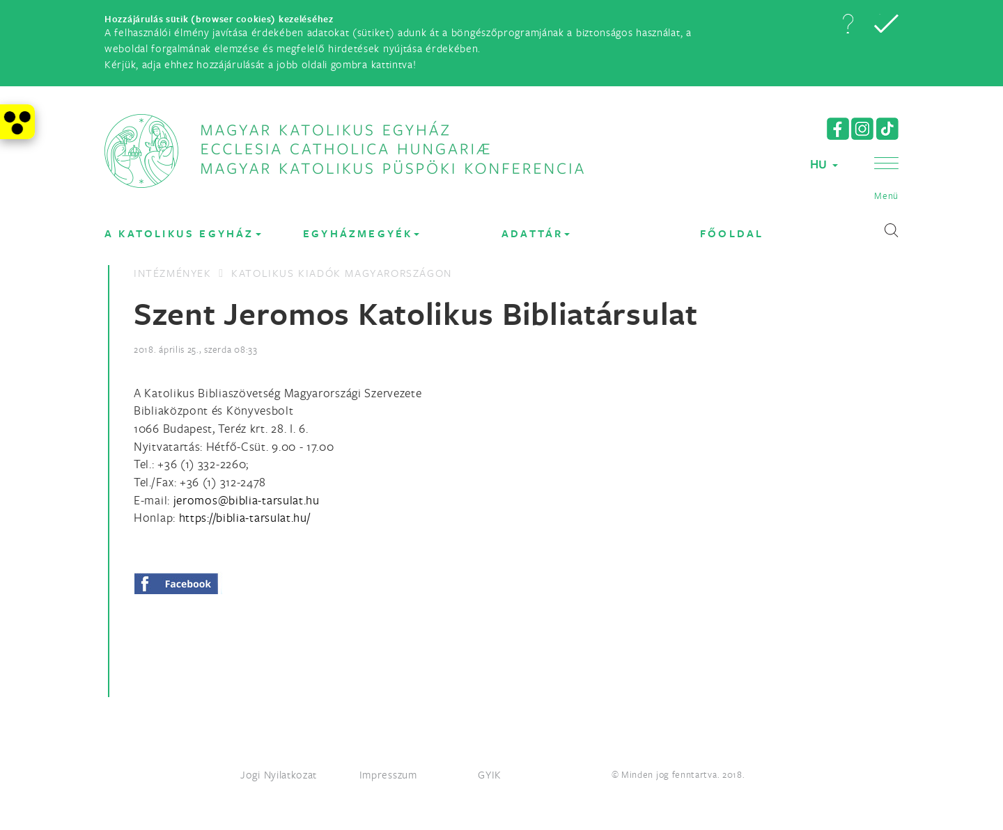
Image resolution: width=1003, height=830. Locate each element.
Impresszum (388, 774)
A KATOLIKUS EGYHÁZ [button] (182, 233)
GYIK (490, 774)
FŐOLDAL (731, 233)
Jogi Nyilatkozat (278, 774)
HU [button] (824, 164)
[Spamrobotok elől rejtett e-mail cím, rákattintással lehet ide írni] (246, 500)
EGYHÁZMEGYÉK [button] (361, 233)
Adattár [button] (536, 233)
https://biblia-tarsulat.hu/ (245, 517)
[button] (847, 23)
